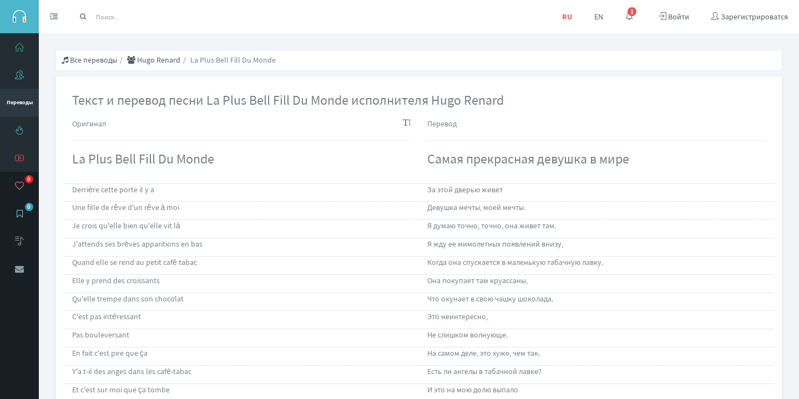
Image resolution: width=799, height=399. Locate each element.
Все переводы (89, 60)
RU (567, 17)
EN (598, 17)
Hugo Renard (153, 60)
